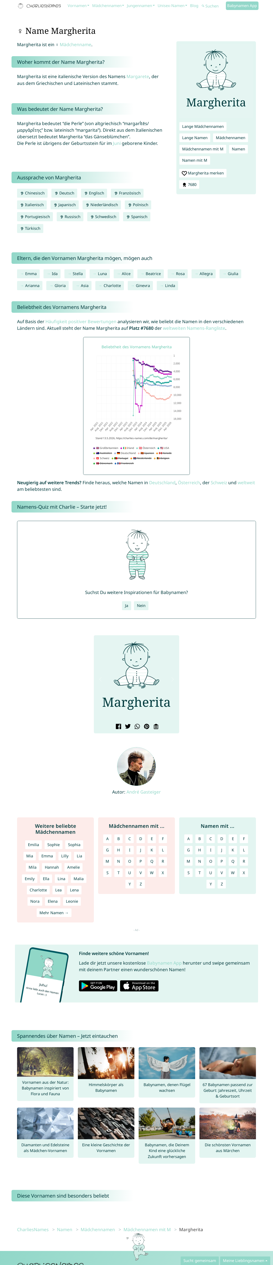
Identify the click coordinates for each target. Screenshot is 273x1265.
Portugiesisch (35, 216)
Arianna (32, 285)
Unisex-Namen (171, 5)
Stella (78, 273)
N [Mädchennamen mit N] (118, 861)
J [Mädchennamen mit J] (140, 849)
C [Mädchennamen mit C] (129, 838)
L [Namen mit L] (244, 849)
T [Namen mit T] (200, 872)
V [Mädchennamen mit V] (140, 872)
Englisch (94, 193)
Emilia (33, 844)
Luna (102, 273)
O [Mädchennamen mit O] (129, 861)
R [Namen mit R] (244, 861)
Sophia (74, 844)
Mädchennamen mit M (203, 148)
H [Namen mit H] (199, 849)
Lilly (64, 855)
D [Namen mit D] (221, 838)
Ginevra (143, 285)
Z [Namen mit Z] (222, 884)
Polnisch (138, 204)
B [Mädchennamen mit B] (118, 838)
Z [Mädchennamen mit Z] (141, 884)
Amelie (73, 867)
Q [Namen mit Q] (232, 861)
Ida (55, 273)
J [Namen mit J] (221, 849)
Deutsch (64, 193)
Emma (31, 273)
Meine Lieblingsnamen (243, 1260)
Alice (126, 273)
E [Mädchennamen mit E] (152, 838)
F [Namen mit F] (244, 838)
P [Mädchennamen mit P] (140, 861)
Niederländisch (102, 204)
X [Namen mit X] (244, 872)
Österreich (189, 482)
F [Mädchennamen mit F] (163, 838)
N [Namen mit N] (199, 861)
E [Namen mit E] (233, 838)
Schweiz (219, 482)
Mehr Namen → (53, 912)
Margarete (137, 76)
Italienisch (32, 204)
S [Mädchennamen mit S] (107, 872)
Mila (32, 867)
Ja (126, 605)
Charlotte (112, 285)
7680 (189, 184)
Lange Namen (195, 137)
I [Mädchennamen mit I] (129, 849)
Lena (74, 889)
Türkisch (30, 228)
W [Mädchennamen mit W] (152, 872)
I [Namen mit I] (210, 849)
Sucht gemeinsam (199, 1260)
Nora (34, 901)
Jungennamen (139, 5)
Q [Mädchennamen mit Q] (151, 861)
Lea (58, 889)
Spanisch (136, 216)
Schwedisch (103, 216)
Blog (194, 5)
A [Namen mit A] (188, 838)
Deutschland (162, 482)
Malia (79, 878)
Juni (117, 143)
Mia (29, 855)
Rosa (180, 273)
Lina (61, 878)
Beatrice (153, 273)
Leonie (72, 901)
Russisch (70, 216)
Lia (79, 855)
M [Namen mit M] (188, 861)
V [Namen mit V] (222, 872)
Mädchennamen (107, 5)
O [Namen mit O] (210, 861)
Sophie (53, 844)
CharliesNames (33, 1229)
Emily (30, 878)
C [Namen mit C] (210, 838)
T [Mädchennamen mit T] (119, 872)
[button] (100, 679)
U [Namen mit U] (210, 872)
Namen (238, 148)
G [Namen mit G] (188, 849)
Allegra (206, 273)
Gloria (60, 285)
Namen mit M (194, 160)
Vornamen (77, 5)
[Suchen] (213, 6)
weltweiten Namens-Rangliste (194, 328)
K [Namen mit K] (233, 849)
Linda (170, 285)
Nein (141, 605)
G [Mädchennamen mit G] (107, 849)
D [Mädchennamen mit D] (140, 838)
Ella (46, 878)
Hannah (52, 867)
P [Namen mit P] (222, 861)
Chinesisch (32, 193)
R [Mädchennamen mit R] (163, 861)
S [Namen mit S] (188, 872)
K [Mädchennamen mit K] (152, 849)
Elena (53, 901)
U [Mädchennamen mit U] (129, 872)
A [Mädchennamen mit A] (107, 838)
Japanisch (65, 204)
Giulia (233, 273)
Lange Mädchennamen (203, 126)
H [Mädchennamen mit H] (118, 849)
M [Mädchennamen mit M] (107, 861)
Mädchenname (75, 44)
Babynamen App (242, 5)
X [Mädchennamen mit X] (163, 872)
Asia (85, 285)
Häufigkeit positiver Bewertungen (80, 321)
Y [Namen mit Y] (211, 884)
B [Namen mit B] (199, 838)
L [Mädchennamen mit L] (163, 849)
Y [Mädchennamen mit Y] (130, 884)
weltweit (246, 482)
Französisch (127, 193)
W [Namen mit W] (233, 872)
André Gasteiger (143, 792)
